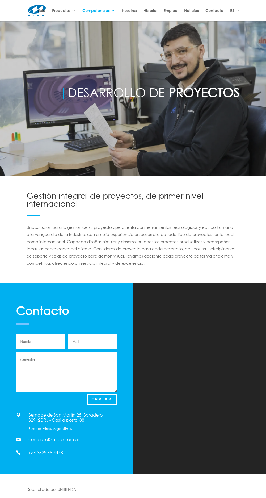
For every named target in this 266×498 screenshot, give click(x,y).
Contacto (214, 11)
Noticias (191, 11)
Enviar (101, 399)
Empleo (170, 11)
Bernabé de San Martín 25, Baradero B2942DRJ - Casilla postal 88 (65, 417)
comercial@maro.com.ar (53, 439)
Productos (61, 11)
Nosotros (129, 11)
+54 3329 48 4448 (45, 452)
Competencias (95, 11)
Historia (150, 11)
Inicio (40, 11)
